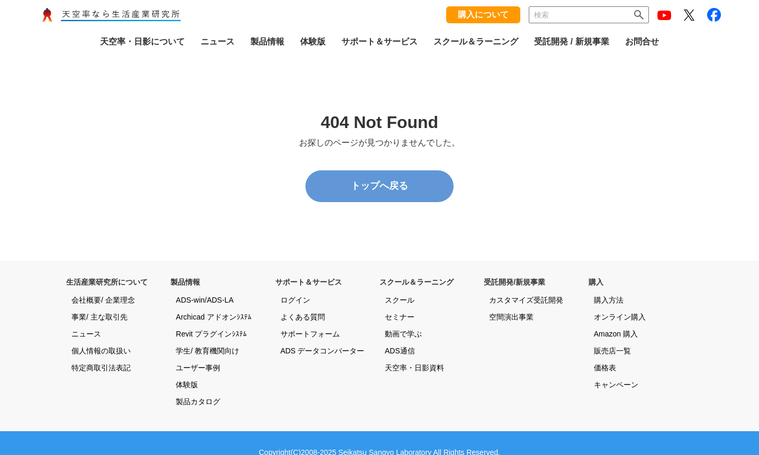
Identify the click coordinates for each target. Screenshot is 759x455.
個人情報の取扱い (101, 351)
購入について (483, 14)
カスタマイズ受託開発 (526, 300)
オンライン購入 (620, 317)
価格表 (605, 367)
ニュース (86, 334)
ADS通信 (400, 351)
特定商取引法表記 (101, 367)
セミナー (399, 317)
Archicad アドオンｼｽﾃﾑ (213, 317)
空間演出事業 (511, 317)
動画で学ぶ (403, 334)
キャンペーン (616, 384)
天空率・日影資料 (414, 367)
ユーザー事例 (198, 367)
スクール (399, 300)
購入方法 (609, 300)
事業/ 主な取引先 (99, 317)
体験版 (187, 384)
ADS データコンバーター (323, 351)
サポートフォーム (310, 334)
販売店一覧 (612, 351)
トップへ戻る (379, 185)
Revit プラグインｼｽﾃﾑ (211, 334)
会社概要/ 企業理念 (103, 300)
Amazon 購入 (616, 334)
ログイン (295, 300)
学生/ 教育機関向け (207, 351)
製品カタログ (198, 401)
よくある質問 (303, 317)
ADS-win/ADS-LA (204, 300)
